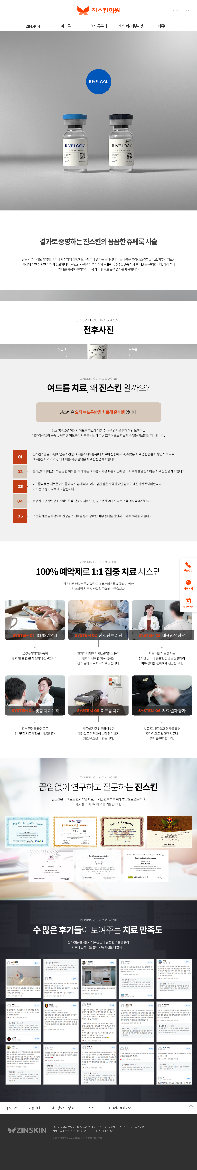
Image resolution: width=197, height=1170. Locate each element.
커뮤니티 (164, 26)
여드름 (66, 26)
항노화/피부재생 (131, 26)
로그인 (176, 11)
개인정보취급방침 (63, 1108)
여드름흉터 (98, 26)
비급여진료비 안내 (120, 1108)
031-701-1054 (104, 1131)
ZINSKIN (33, 26)
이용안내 (34, 1108)
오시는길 (91, 1108)
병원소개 (11, 1108)
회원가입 (187, 11)
